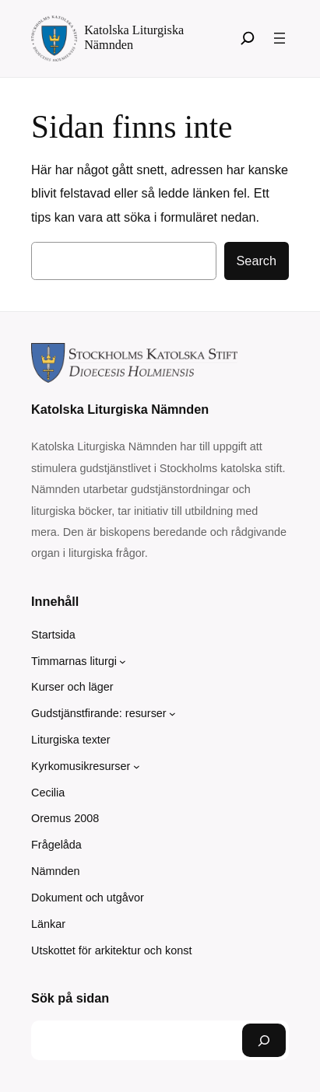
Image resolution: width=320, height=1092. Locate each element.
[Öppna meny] (279, 38)
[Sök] (247, 38)
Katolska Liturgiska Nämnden (120, 409)
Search (256, 261)
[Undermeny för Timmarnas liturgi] (122, 661)
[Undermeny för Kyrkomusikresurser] (136, 766)
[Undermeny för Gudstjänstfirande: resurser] (172, 713)
